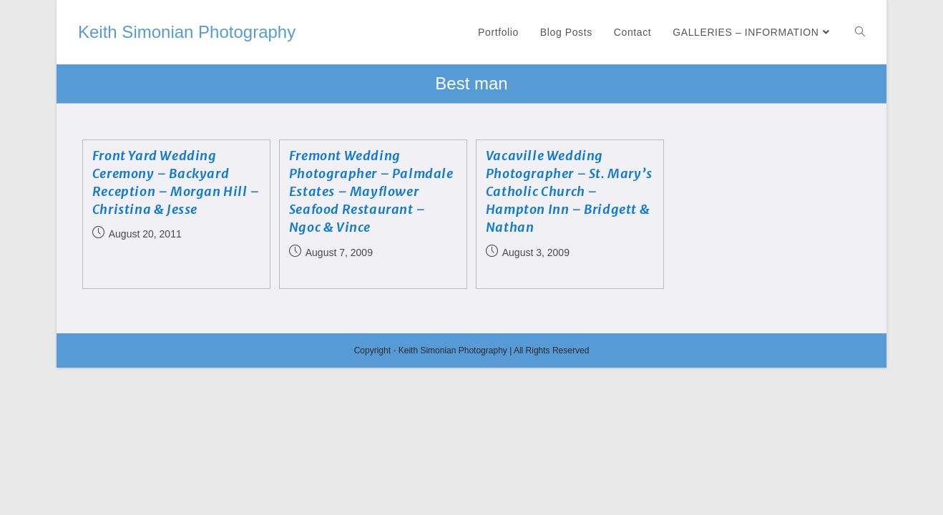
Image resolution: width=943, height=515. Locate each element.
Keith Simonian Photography (186, 31)
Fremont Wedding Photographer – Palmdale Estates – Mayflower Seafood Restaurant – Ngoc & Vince (371, 191)
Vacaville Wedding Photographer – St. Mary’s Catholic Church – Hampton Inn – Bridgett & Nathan (569, 191)
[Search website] (860, 32)
